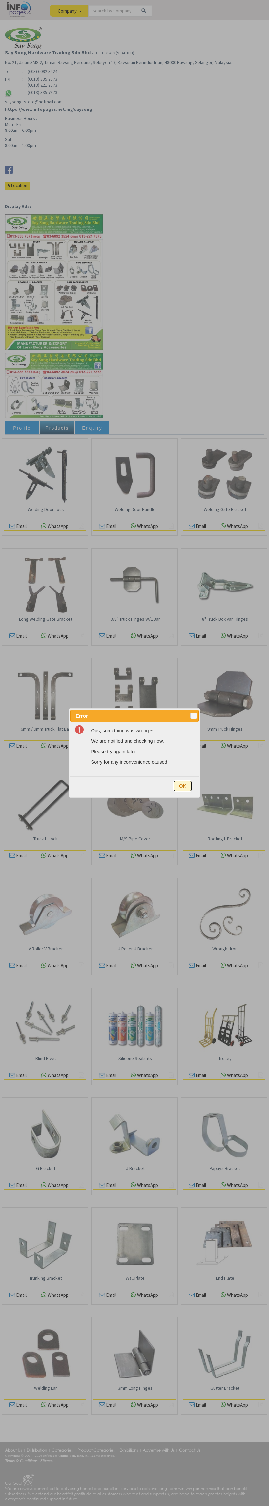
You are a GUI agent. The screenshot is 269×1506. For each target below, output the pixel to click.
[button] (193, 716)
